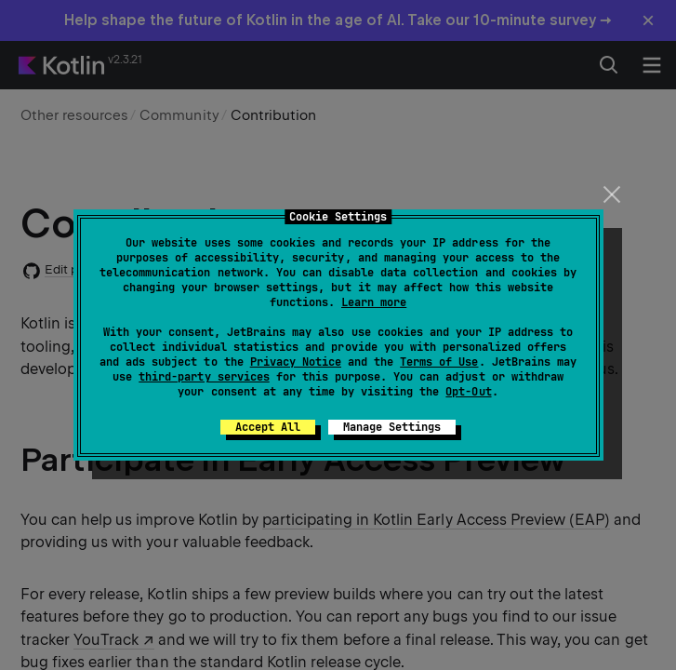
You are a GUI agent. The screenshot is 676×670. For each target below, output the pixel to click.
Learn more (373, 302)
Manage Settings (392, 427)
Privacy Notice (295, 362)
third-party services (204, 376)
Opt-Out (468, 391)
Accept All (267, 427)
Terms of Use (439, 362)
